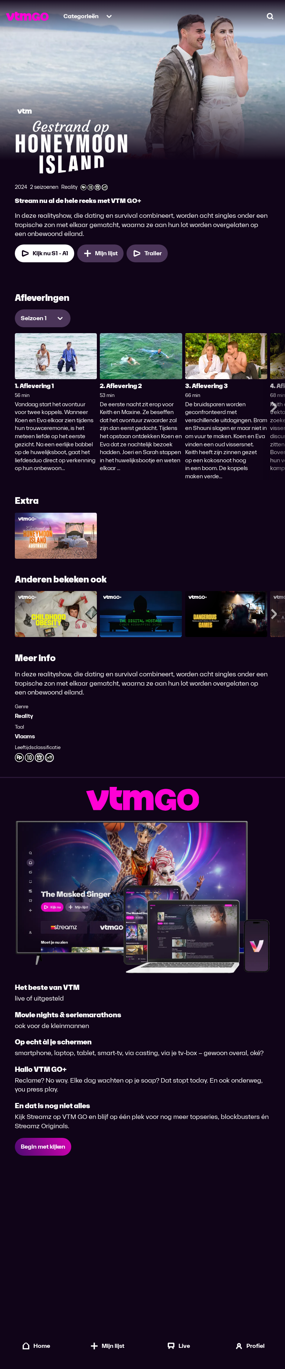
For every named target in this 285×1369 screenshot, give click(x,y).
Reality (24, 715)
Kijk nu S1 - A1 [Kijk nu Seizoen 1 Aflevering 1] (44, 253)
